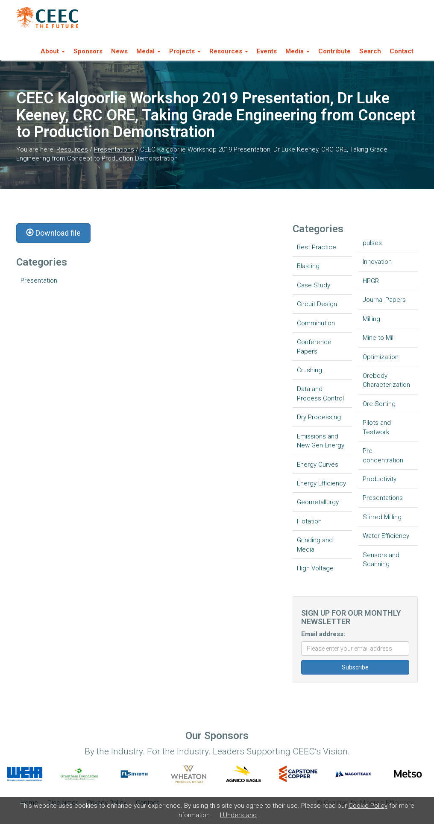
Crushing (309, 370)
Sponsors (88, 51)
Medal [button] (148, 51)
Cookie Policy (368, 805)
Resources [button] (228, 51)
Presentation (39, 280)
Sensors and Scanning (381, 559)
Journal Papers (384, 300)
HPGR (371, 281)
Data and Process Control (320, 393)
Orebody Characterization (386, 380)
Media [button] (297, 51)
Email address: (323, 634)
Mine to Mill (379, 338)
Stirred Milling (382, 517)
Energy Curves (317, 464)
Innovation (377, 262)
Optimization (381, 357)
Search (370, 51)
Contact (401, 51)
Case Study (313, 285)
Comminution (316, 323)
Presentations (114, 149)
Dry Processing (319, 417)
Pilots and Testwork (377, 427)
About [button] (53, 51)
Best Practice (316, 247)
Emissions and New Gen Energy (320, 440)
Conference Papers (314, 346)
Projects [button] (185, 51)
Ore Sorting (379, 404)
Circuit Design (317, 304)
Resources (72, 149)
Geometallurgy (318, 502)
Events (267, 51)
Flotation (309, 521)
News (119, 51)
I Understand (238, 815)
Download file (53, 232)
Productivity (379, 479)
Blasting (308, 266)
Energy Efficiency (321, 483)
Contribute (334, 51)
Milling (371, 319)
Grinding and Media (315, 544)
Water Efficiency (386, 536)
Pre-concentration (383, 455)
